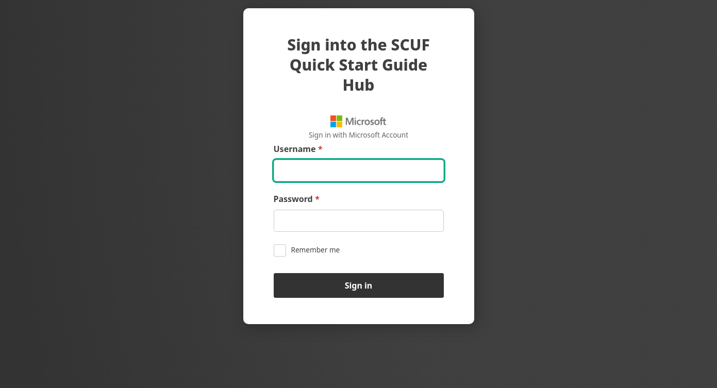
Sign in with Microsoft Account (358, 127)
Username (298, 149)
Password (297, 199)
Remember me (307, 250)
